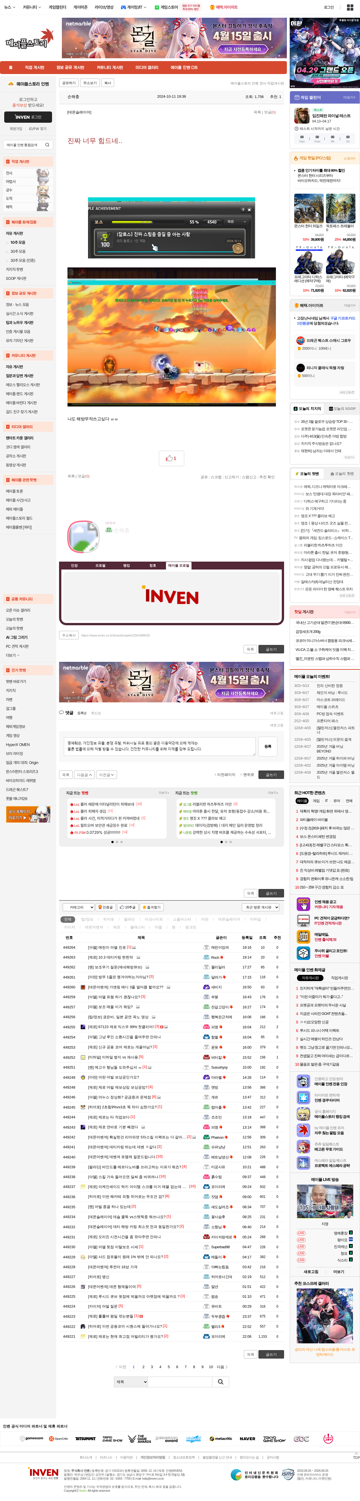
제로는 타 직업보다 (109, 1117)
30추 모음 (15, 251)
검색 (47, 144)
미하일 (255, 919)
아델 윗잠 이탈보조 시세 (113, 1247)
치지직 (10, 690)
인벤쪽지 (109, 547)
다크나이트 (154, 919)
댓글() (270, 112)
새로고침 (277, 713)
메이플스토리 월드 (19, 518)
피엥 (216, 1027)
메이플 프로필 (178, 565)
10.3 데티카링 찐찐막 (110, 957)
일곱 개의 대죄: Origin (22, 762)
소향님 (218, 1227)
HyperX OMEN (18, 744)
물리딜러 (218, 967)
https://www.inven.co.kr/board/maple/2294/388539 (115, 635)
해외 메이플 (14, 509)
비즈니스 (106, 1457)
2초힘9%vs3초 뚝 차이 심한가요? (122, 1107)
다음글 (82, 775)
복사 (107, 83)
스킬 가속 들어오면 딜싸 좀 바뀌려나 (123, 1177)
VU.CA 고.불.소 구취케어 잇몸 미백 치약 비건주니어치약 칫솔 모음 (326, 649)
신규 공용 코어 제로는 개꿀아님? (120, 1047)
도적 (9, 198)
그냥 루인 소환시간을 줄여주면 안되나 (124, 1037)
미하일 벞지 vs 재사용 (113, 1057)
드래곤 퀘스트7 (17, 789)
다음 (220, 1367)
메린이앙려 (220, 947)
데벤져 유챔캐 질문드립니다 (121, 1157)
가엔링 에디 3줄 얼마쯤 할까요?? (125, 987)
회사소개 (86, 1457)
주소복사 (69, 635)
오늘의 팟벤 (14, 628)
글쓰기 (271, 893)
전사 (9, 173)
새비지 (216, 987)
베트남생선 (222, 1157)
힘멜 (216, 1037)
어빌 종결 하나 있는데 (109, 1207)
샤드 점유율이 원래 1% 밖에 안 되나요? (125, 1257)
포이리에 (218, 1187)
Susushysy (219, 1067)
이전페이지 (226, 774)
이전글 (104, 775)
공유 (204, 477)
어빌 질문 (103, 1306)
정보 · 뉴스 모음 (17, 304)
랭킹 (126, 565)
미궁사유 (218, 1167)
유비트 (216, 1306)
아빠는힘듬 (220, 1267)
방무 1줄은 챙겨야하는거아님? (118, 977)
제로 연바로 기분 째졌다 (113, 1127)
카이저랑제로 (224, 1237)
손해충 (70, 96)
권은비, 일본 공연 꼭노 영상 (118, 1017)
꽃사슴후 (218, 1217)
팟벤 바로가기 (16, 681)
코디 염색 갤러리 (18, 447)
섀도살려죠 (222, 1207)
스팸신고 (249, 477)
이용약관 (126, 1457)
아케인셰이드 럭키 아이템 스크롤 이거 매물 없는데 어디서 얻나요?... (149, 1187)
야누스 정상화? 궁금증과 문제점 (119, 1097)
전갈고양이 (222, 1007)
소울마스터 (182, 919)
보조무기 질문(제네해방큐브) (115, 967)
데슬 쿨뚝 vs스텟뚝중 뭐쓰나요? (127, 1217)
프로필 (100, 565)
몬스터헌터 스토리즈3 (22, 771)
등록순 (82, 713)
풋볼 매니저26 (16, 798)
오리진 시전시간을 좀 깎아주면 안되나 (124, 1237)
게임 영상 (13, 735)
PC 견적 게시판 (17, 646)
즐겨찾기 (154, 907)
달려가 (218, 977)
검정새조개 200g (308, 631)
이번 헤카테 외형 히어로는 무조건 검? (126, 1196)
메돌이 (218, 1257)
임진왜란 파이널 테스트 (331, 115)
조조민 (216, 1117)
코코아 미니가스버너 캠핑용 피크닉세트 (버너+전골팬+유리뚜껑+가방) (326, 640)
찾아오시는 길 (249, 1457)
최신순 (96, 713)
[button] (112, 842)
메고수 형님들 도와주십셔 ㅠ (115, 1067)
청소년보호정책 (184, 1457)
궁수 (9, 190)
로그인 (329, 7)
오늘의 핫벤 (14, 619)
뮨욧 (216, 1047)
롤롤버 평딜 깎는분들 (110, 1316)
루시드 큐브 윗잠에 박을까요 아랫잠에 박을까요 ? (134, 1296)
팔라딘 (129, 919)
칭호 (152, 565)
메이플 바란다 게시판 (21, 403)
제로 (116, 927)
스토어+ (350, 158)
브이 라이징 (14, 753)
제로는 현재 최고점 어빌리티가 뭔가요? (125, 1336)
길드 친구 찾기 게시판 (21, 412)
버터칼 (218, 1057)
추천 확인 (267, 477)
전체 (67, 919)
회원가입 (16, 129)
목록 (257, 112)
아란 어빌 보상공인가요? (113, 1077)
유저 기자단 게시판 (19, 340)
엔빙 (214, 1087)
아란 (204, 919)
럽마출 (218, 1107)
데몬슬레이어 (229, 919)
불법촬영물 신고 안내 (217, 1457)
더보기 (132, 547)
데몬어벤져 (94, 927)
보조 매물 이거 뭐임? (110, 1007)
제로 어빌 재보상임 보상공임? (117, 1087)
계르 (214, 1097)
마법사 (10, 181)
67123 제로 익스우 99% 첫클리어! (121, 1027)
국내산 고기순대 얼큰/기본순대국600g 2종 (326, 622)
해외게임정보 (15, 726)
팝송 (214, 1296)
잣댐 (216, 1197)
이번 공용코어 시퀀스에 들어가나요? (125, 1326)
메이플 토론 (14, 491)
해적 (9, 207)
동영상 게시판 (16, 465)
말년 (214, 1287)
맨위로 (248, 774)
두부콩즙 (220, 1316)
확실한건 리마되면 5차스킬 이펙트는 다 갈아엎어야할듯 (144, 1137)
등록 (267, 746)
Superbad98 (220, 1247)
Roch (217, 957)
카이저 (69, 927)
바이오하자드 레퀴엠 (21, 780)
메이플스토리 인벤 (33, 84)
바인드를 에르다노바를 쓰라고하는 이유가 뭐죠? (134, 1167)
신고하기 (231, 477)
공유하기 (69, 83)
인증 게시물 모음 (18, 331)
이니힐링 (121, 547)
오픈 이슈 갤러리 (18, 610)
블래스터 (137, 927)
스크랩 (216, 477)
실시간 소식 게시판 (19, 313)
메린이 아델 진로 (107, 947)
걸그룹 (10, 708)
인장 (74, 565)
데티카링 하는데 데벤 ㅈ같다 (122, 1147)
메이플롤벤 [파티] (19, 527)
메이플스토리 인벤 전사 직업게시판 (257, 83)
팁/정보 (87, 919)
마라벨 (218, 1077)
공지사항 (273, 1457)
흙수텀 (216, 1177)
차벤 (9, 699)
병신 (98, 1277)
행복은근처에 (221, 1017)
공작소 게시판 (16, 456)
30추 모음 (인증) (20, 260)
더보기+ (164, 793)
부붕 (214, 997)
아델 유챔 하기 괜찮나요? (114, 997)
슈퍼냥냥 (218, 1147)
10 (211, 1367)
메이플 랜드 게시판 (19, 394)
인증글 (108, 907)
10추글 (130, 907)
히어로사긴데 (221, 1277)
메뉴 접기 (258, 565)
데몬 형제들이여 (112, 1287)
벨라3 (217, 1326)
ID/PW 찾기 (37, 129)
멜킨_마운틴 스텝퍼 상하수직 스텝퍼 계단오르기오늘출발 (326, 658)
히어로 (108, 919)
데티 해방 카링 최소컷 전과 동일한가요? (133, 1227)
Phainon (219, 1137)
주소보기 (90, 83)
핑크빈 (190, 927)
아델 (158, 927)
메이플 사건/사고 (18, 500)
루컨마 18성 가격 (113, 1267)
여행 (9, 717)
